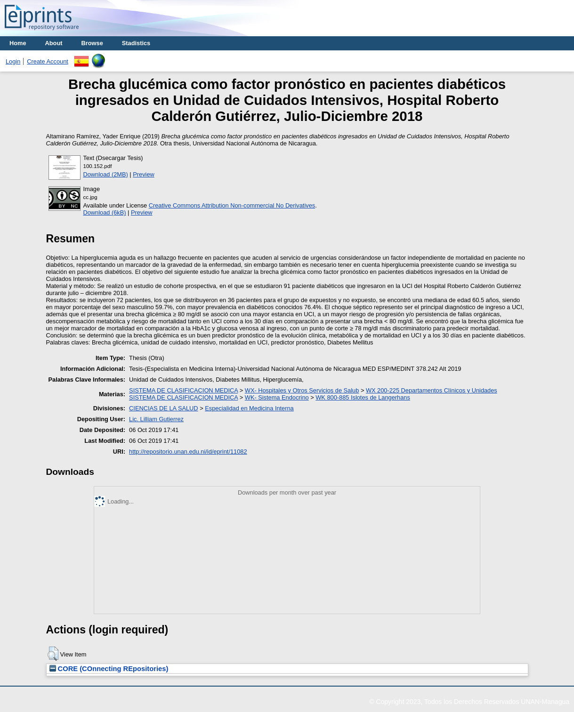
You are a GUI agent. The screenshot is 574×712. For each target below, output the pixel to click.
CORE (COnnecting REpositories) (109, 668)
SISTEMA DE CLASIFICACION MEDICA (183, 390)
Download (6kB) (104, 212)
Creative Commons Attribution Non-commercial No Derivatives (232, 205)
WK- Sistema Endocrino (277, 397)
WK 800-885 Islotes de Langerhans (362, 397)
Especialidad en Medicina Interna (249, 408)
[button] (53, 654)
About (54, 43)
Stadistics (136, 43)
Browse (92, 43)
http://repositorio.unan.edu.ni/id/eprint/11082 (188, 451)
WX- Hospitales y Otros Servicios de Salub (302, 390)
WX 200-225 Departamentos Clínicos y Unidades (431, 390)
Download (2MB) (105, 174)
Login (13, 61)
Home (17, 43)
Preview (143, 174)
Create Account (47, 61)
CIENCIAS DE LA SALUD (163, 408)
